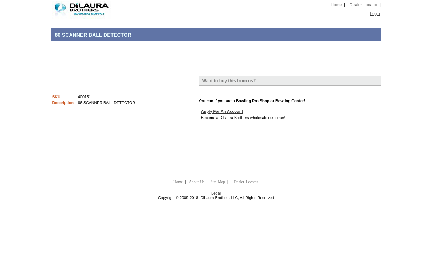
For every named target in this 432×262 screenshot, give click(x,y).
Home (336, 5)
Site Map (218, 182)
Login (375, 13)
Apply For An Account (222, 111)
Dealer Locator (364, 5)
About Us (196, 182)
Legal (216, 193)
